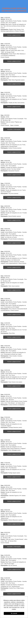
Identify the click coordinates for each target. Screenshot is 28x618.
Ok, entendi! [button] (14, 613)
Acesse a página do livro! (14, 35)
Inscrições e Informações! (14, 129)
